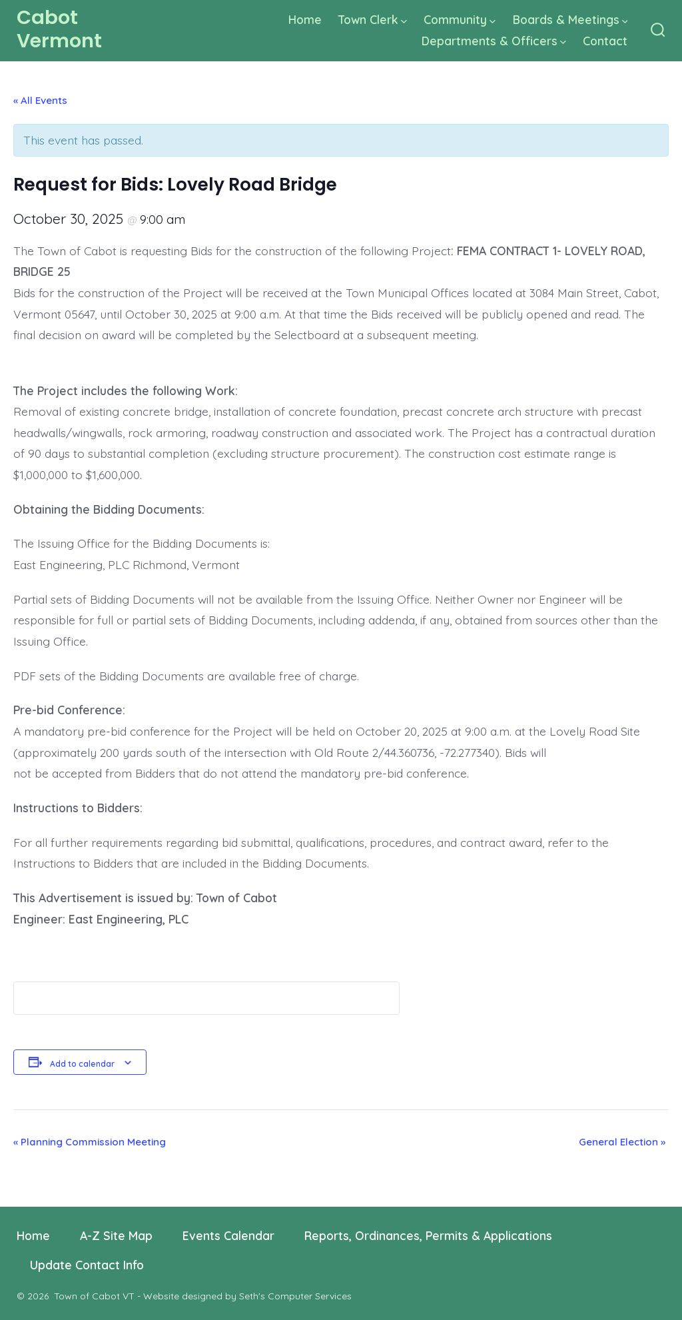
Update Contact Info (87, 1264)
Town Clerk (372, 19)
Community (460, 19)
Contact (605, 40)
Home (305, 19)
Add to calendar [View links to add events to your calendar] (82, 1064)
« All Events (40, 100)
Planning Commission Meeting (89, 1141)
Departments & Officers (494, 40)
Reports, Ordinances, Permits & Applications (428, 1235)
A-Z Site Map (116, 1235)
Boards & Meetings (570, 19)
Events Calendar (228, 1235)
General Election (622, 1141)
